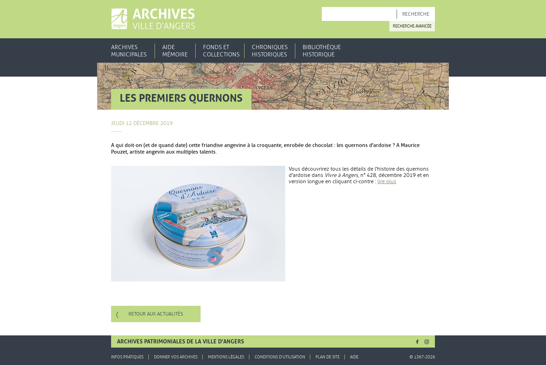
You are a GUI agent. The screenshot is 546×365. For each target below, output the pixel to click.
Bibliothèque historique (322, 51)
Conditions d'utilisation (280, 357)
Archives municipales (129, 51)
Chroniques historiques (270, 51)
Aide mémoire (175, 51)
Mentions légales (226, 357)
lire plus (386, 181)
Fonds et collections (221, 51)
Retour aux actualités (155, 314)
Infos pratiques (127, 357)
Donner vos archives (175, 357)
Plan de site (327, 357)
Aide (354, 357)
